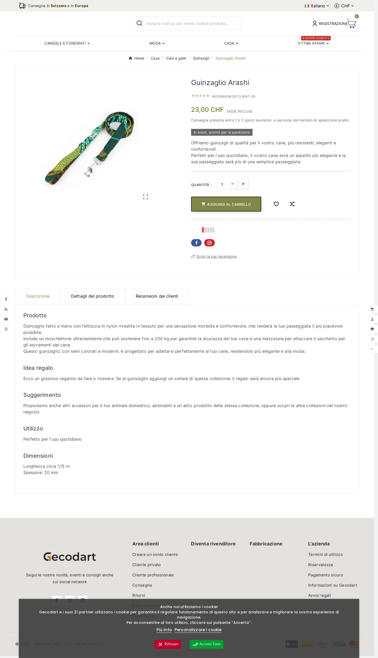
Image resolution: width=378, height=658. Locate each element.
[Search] (139, 24)
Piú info (164, 630)
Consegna (142, 587)
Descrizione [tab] (38, 298)
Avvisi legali (319, 597)
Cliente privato (146, 566)
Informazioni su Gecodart (332, 587)
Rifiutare (167, 644)
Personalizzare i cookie (198, 630)
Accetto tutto (206, 644)
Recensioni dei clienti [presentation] (157, 298)
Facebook (196, 245)
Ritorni (138, 597)
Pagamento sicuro (325, 577)
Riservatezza (320, 566)
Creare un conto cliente (155, 556)
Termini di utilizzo (325, 556)
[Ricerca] (194, 24)
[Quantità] (222, 186)
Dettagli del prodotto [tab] (92, 298)
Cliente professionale (153, 577)
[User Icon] (326, 24)
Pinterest (209, 245)
